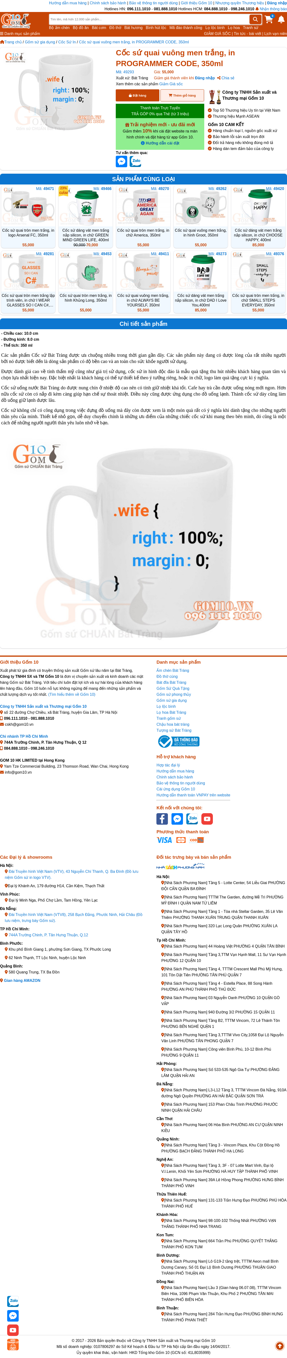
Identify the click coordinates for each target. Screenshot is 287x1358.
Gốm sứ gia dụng (40, 42)
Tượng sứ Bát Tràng (173, 730)
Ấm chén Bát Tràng (172, 670)
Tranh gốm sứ (168, 718)
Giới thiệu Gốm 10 (197, 3)
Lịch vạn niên (275, 34)
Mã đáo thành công (185, 28)
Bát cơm (99, 28)
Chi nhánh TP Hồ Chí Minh (24, 736)
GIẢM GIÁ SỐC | (218, 34)
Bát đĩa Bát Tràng (171, 682)
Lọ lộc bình (215, 28)
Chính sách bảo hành (108, 3)
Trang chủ (11, 42)
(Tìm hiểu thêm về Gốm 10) (71, 694)
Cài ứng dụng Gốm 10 (175, 789)
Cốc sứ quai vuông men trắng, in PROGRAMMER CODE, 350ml (134, 42)
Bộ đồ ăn (81, 28)
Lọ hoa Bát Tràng (171, 712)
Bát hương (133, 28)
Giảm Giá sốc (171, 84)
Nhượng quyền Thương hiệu (239, 3)
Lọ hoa (234, 28)
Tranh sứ (251, 28)
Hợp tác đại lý (168, 765)
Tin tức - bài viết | (248, 34)
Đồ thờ (115, 28)
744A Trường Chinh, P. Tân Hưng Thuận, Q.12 (48, 935)
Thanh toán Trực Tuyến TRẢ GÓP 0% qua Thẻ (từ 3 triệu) (160, 111)
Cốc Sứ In (67, 42)
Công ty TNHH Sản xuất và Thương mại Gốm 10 (43, 706)
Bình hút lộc (156, 28)
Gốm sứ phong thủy (173, 694)
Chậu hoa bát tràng (172, 724)
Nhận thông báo (271, 9)
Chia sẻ (226, 78)
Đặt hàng (137, 95)
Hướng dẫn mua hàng (68, 3)
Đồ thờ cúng (166, 676)
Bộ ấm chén (59, 28)
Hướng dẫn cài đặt (160, 143)
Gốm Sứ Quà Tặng (172, 688)
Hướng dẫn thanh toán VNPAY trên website (193, 795)
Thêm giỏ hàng (182, 95)
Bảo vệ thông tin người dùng (153, 3)
